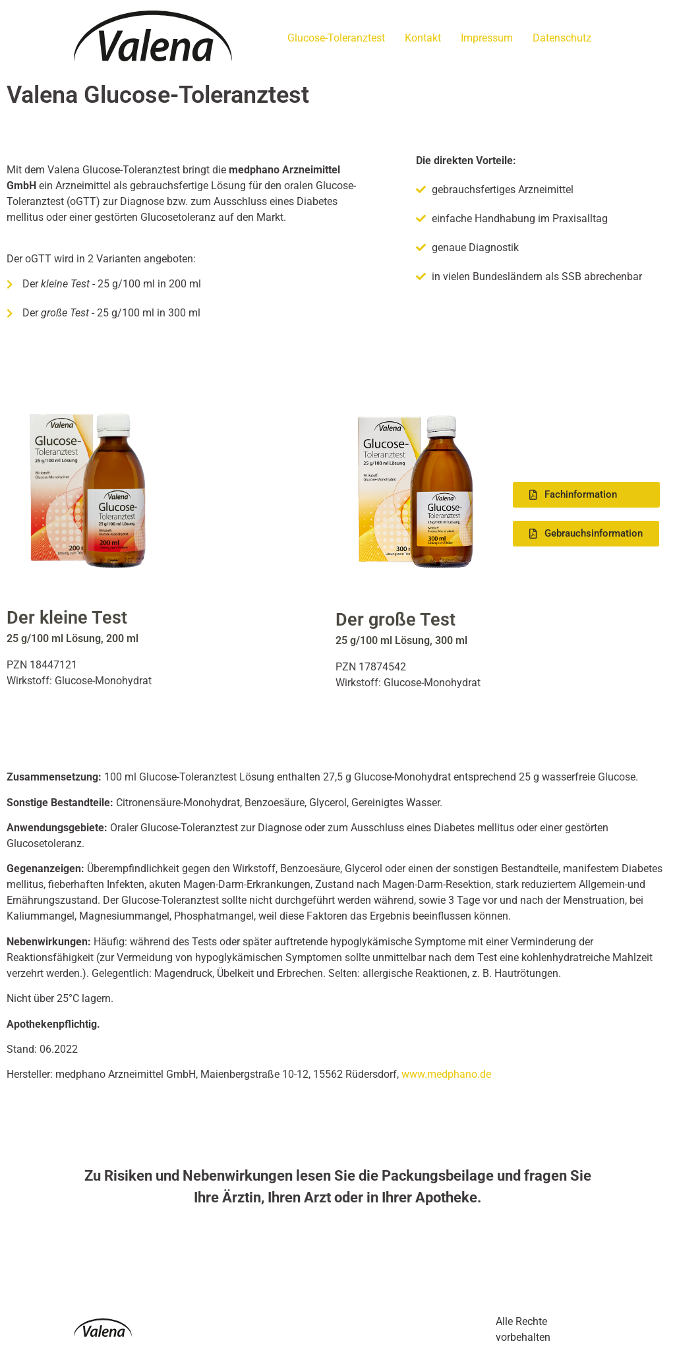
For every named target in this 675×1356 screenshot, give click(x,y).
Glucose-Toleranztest (336, 38)
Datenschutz (562, 38)
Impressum (487, 38)
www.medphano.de (446, 1074)
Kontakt (423, 38)
